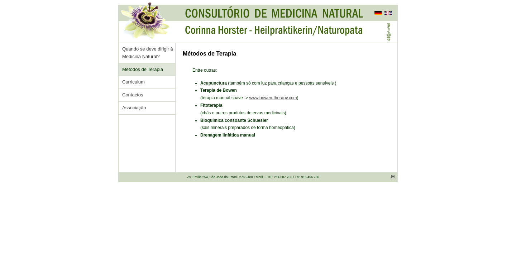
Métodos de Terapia (142, 69)
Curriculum (133, 82)
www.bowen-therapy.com (273, 97)
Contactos (132, 94)
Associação (134, 107)
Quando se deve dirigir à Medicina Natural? (147, 52)
